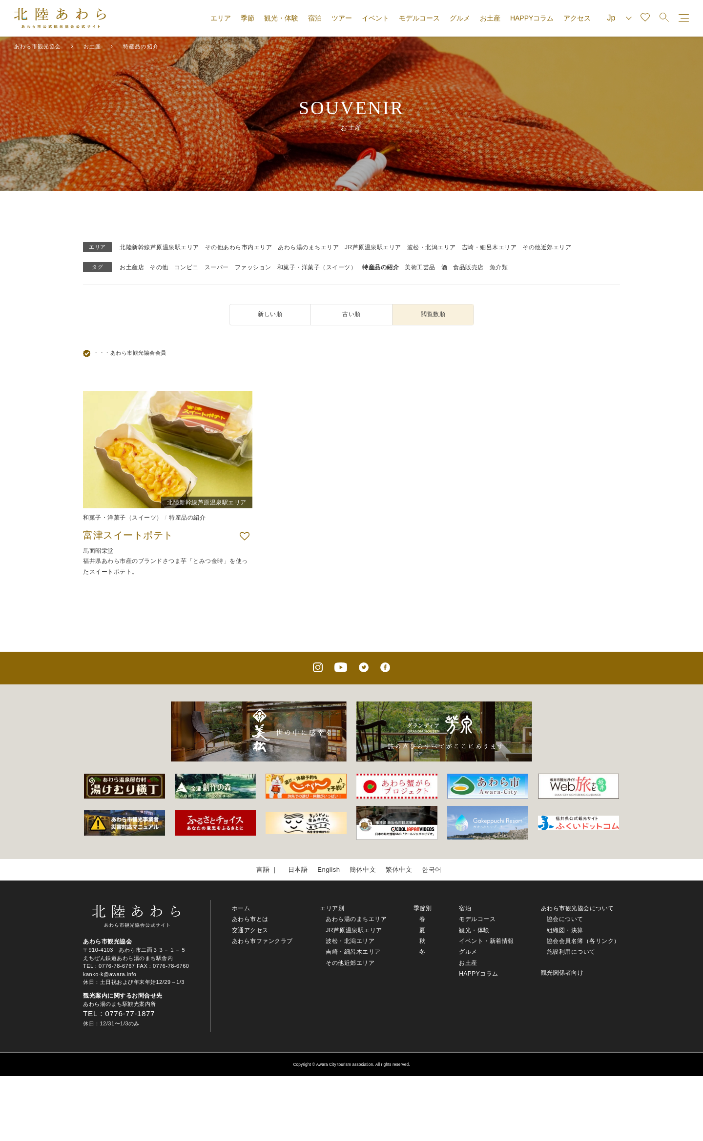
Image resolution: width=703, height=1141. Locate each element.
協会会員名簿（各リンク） (583, 941)
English (328, 869)
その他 (159, 267)
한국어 (432, 869)
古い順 (351, 314)
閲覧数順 (433, 314)
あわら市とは (250, 919)
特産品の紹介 (380, 267)
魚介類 (499, 267)
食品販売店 (468, 267)
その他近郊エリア (546, 247)
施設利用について (571, 951)
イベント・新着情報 (486, 941)
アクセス (577, 18)
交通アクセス (250, 930)
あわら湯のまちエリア (308, 247)
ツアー (341, 18)
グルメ (460, 18)
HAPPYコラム (532, 18)
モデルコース (419, 18)
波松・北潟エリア (431, 247)
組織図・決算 (565, 930)
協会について (565, 919)
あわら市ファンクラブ (262, 941)
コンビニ (186, 267)
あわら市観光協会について (577, 908)
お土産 (490, 18)
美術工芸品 (420, 267)
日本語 (298, 869)
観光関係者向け (562, 972)
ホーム (241, 908)
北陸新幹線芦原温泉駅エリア (159, 247)
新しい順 (270, 314)
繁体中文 (399, 869)
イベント (375, 18)
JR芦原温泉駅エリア (373, 247)
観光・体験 (281, 18)
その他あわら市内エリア (238, 247)
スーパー (217, 267)
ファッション (253, 267)
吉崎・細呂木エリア (489, 247)
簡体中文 (363, 869)
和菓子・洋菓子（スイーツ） (317, 267)
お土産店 (132, 267)
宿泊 (315, 18)
